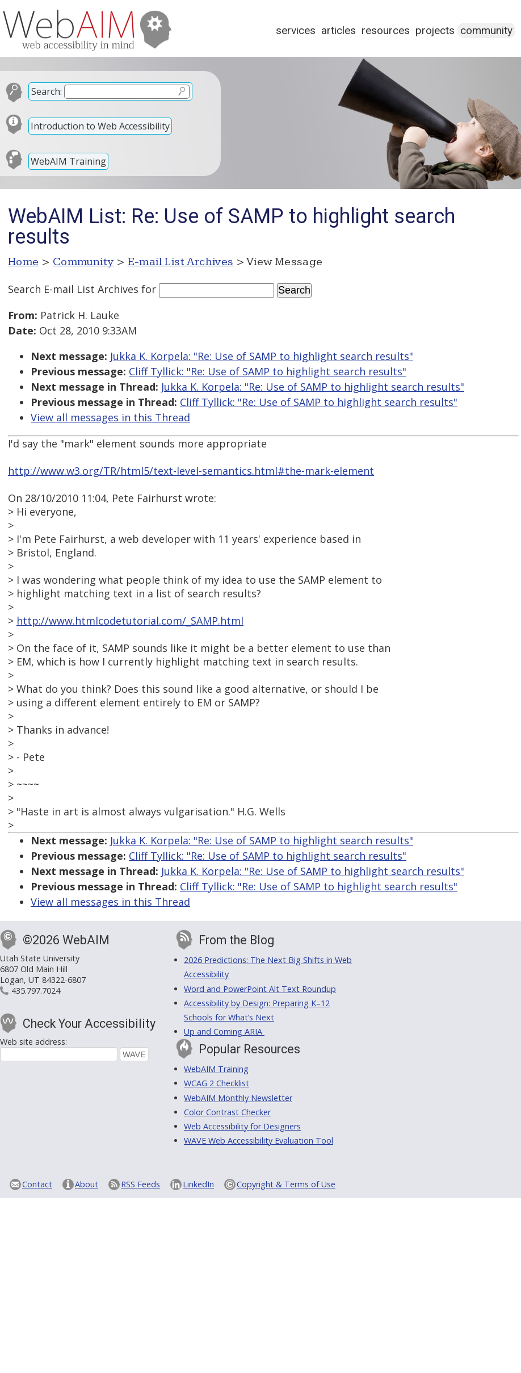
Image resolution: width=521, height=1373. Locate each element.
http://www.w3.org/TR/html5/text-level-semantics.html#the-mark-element (191, 471)
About (86, 1184)
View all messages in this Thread (110, 417)
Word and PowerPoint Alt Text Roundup (260, 988)
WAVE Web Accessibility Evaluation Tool (258, 1140)
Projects (435, 30)
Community (486, 30)
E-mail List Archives (181, 262)
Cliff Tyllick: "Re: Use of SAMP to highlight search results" (267, 371)
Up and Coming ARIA (224, 1031)
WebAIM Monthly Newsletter (238, 1097)
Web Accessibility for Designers (242, 1126)
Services (296, 30)
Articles (338, 30)
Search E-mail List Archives (73, 289)
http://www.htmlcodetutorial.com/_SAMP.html (129, 620)
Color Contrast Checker (227, 1112)
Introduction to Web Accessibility (100, 126)
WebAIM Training (68, 161)
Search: (46, 91)
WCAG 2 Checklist (216, 1083)
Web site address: (33, 1041)
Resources (386, 30)
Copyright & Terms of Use (286, 1184)
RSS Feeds (140, 1184)
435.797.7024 (35, 990)
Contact (37, 1184)
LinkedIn (198, 1184)
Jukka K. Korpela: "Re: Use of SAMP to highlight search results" (261, 356)
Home (23, 262)
